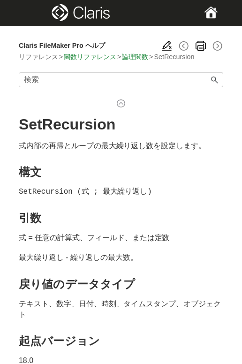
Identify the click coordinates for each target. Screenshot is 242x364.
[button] (214, 79)
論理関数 (135, 57)
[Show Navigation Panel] (28, 13)
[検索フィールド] (121, 79)
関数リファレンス (90, 57)
